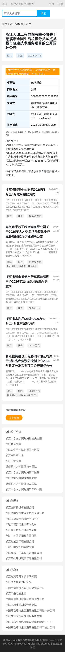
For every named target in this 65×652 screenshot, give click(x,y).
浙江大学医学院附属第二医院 (22, 472)
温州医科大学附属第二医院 (21, 483)
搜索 (43, 13)
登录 (51, 3)
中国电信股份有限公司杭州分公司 (25, 599)
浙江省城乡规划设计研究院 (21, 604)
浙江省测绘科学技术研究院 (21, 478)
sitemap (45, 643)
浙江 (20, 55)
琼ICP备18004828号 (19, 643)
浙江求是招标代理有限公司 (21, 530)
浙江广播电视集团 (16, 593)
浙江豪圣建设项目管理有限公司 (24, 558)
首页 (4, 3)
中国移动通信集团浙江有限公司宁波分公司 (30, 627)
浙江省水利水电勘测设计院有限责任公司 (29, 621)
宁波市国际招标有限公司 (20, 547)
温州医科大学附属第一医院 (21, 466)
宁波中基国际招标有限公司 (21, 535)
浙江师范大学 (13, 444)
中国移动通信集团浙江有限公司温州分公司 (30, 610)
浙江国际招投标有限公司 (20, 507)
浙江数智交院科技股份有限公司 (24, 616)
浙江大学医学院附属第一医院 (22, 449)
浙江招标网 (16, 24)
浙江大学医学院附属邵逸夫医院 (24, 438)
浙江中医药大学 (15, 455)
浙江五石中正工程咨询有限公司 (24, 552)
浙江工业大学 (13, 461)
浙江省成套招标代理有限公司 (22, 518)
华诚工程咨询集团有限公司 (21, 524)
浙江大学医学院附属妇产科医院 (24, 489)
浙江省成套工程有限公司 (20, 541)
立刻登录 (14, 417)
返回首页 (35, 643)
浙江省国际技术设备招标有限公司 (25, 513)
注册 (60, 3)
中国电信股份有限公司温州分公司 (25, 587)
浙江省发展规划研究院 (19, 582)
